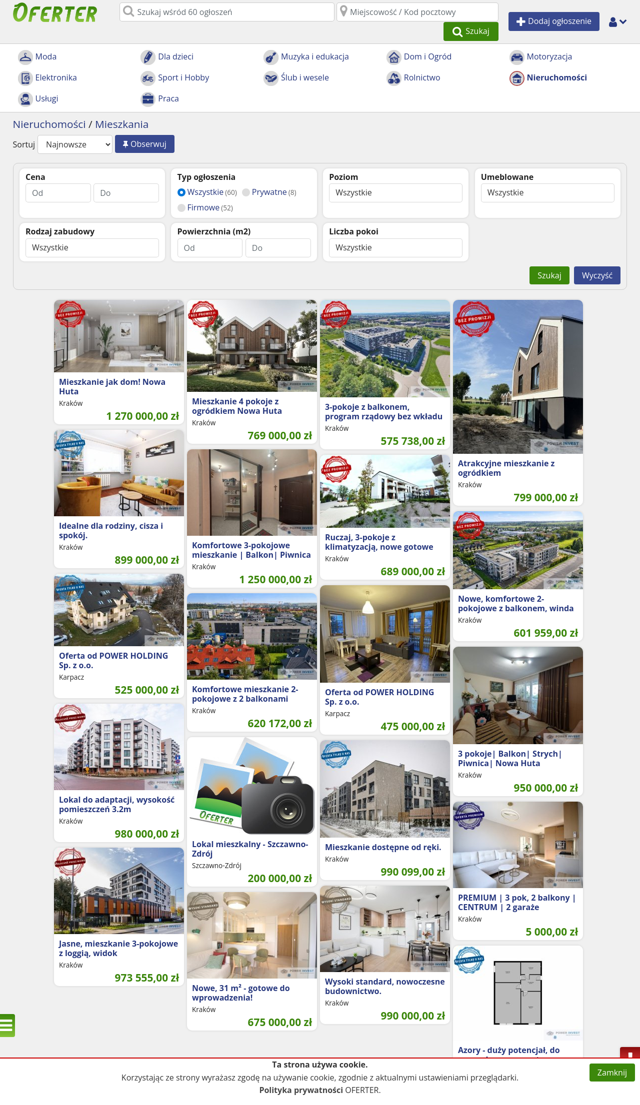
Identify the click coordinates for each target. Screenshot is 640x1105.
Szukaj (549, 256)
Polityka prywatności (301, 1090)
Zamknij (612, 1072)
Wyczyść (597, 256)
